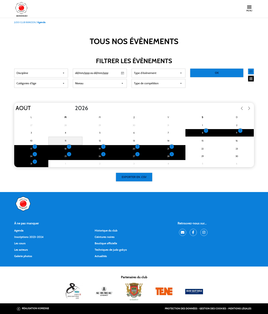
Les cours (20, 243)
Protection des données (181, 308)
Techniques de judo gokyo (111, 249)
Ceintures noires (105, 237)
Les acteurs (21, 249)
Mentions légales (239, 308)
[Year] (72, 108)
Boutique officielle (106, 243)
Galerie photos (23, 256)
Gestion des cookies (212, 308)
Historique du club (106, 230)
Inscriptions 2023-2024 (29, 237)
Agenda (18, 230)
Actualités (101, 256)
